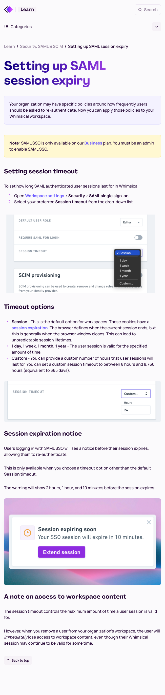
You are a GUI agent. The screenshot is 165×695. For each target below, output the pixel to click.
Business (93, 143)
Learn (9, 46)
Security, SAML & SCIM (41, 46)
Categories (82, 26)
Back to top (17, 660)
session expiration (30, 328)
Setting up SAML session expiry (98, 46)
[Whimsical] (10, 9)
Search (148, 9)
